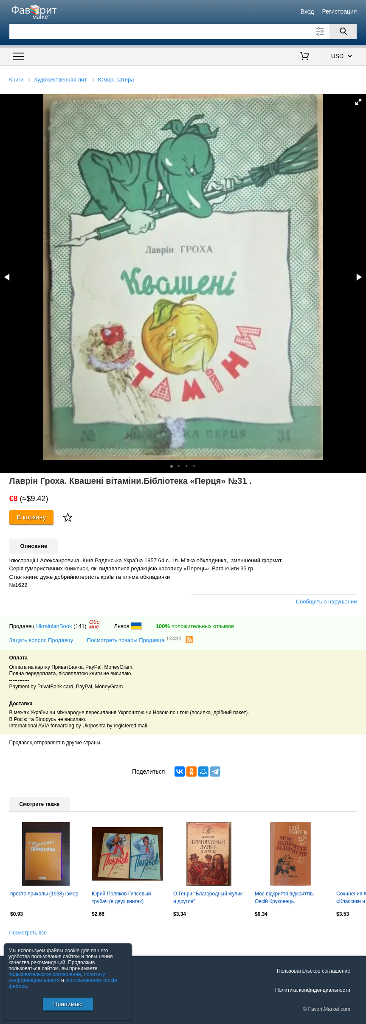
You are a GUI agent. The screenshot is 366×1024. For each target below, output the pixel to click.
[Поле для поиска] (183, 31)
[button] (358, 102)
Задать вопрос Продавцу (41, 640)
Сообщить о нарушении (326, 601)
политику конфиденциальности (56, 977)
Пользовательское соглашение (313, 971)
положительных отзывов (195, 626)
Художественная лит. (61, 79)
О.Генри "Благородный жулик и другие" (207, 897)
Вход (307, 11)
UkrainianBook (54, 626)
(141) (79, 626)
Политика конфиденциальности (312, 990)
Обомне (94, 624)
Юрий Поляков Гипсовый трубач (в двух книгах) (121, 897)
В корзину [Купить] (31, 517)
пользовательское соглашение (44, 974)
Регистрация (339, 11)
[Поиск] (343, 31)
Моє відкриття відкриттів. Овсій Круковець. (284, 897)
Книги (16, 79)
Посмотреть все (28, 933)
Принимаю (67, 1004)
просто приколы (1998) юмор (44, 894)
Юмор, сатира (116, 79)
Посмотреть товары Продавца (134, 639)
